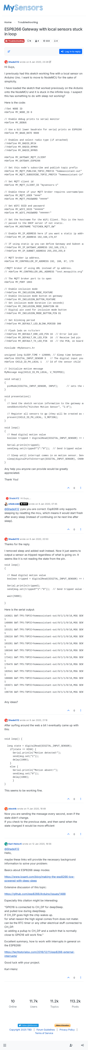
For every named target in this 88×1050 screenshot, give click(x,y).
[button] (4, 1045)
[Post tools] (81, 487)
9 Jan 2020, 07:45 (48, 504)
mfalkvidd (13, 504)
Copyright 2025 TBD (20, 1029)
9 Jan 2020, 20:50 (39, 539)
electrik (12, 808)
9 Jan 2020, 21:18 (38, 720)
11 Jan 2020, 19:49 (36, 808)
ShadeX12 (13, 62)
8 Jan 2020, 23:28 (39, 62)
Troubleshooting (14, 41)
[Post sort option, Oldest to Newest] (9, 51)
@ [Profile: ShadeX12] (11, 509)
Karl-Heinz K (15, 843)
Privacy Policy (67, 1029)
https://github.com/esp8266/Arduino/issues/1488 (35, 893)
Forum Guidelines (46, 1029)
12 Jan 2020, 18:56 (41, 843)
